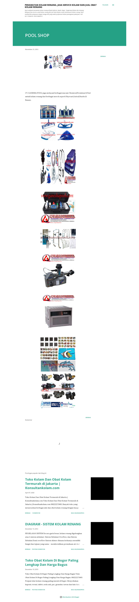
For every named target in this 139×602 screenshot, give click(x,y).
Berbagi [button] (103, 56)
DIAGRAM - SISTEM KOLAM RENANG (53, 524)
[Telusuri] (105, 5)
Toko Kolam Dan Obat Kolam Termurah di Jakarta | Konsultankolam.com (48, 483)
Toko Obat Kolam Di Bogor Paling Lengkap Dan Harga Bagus (51, 562)
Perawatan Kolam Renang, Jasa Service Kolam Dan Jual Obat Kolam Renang (61, 5)
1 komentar (36, 513)
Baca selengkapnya (77, 513)
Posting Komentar (38, 549)
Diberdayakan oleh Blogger (69, 597)
